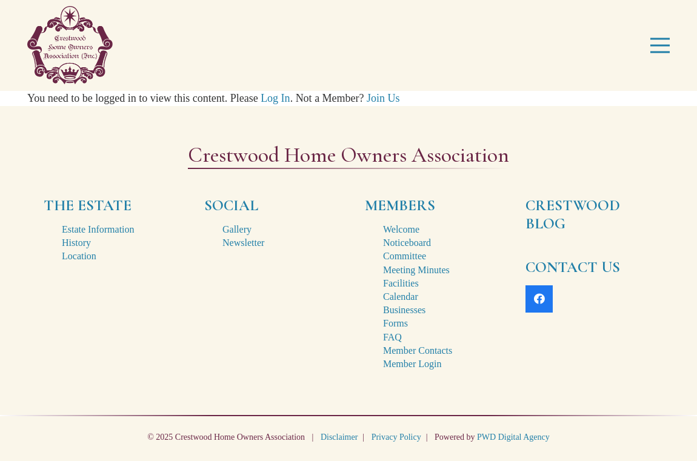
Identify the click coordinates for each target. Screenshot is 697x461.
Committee (404, 256)
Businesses (404, 310)
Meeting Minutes (416, 270)
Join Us (383, 98)
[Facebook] (539, 299)
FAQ (392, 337)
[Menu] (660, 45)
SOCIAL (231, 205)
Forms (395, 323)
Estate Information (98, 229)
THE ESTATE (88, 205)
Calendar (400, 296)
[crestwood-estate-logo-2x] (70, 45)
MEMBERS (400, 205)
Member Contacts (417, 350)
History (76, 242)
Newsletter (243, 242)
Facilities (401, 283)
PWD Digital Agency (513, 437)
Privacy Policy (396, 437)
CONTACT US (572, 267)
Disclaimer (339, 437)
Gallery (237, 229)
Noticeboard (407, 242)
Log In (275, 98)
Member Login (412, 364)
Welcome (401, 229)
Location (79, 256)
